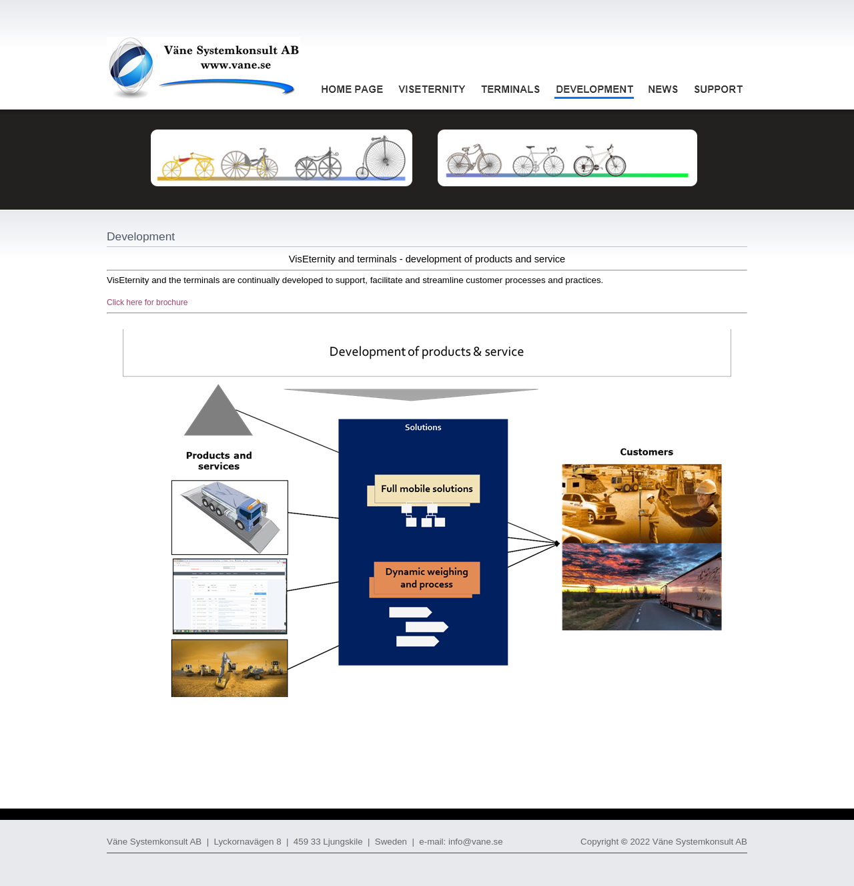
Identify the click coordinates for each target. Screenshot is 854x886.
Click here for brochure (147, 302)
